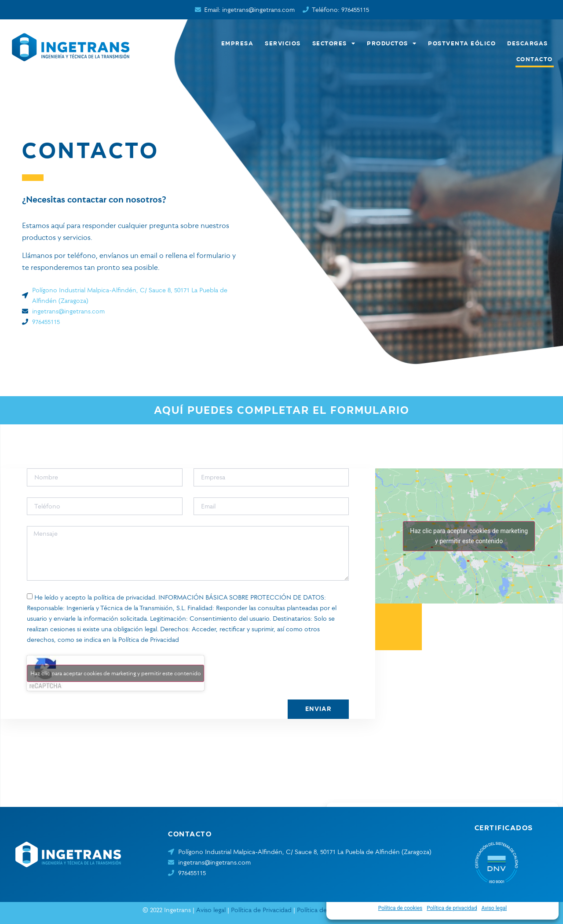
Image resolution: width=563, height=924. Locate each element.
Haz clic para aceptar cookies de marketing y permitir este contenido (115, 673)
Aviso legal (494, 908)
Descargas (528, 43)
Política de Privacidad (148, 639)
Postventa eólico (462, 43)
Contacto (535, 59)
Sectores (334, 43)
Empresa (238, 43)
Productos (392, 43)
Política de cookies (400, 908)
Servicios (283, 43)
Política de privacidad (452, 908)
